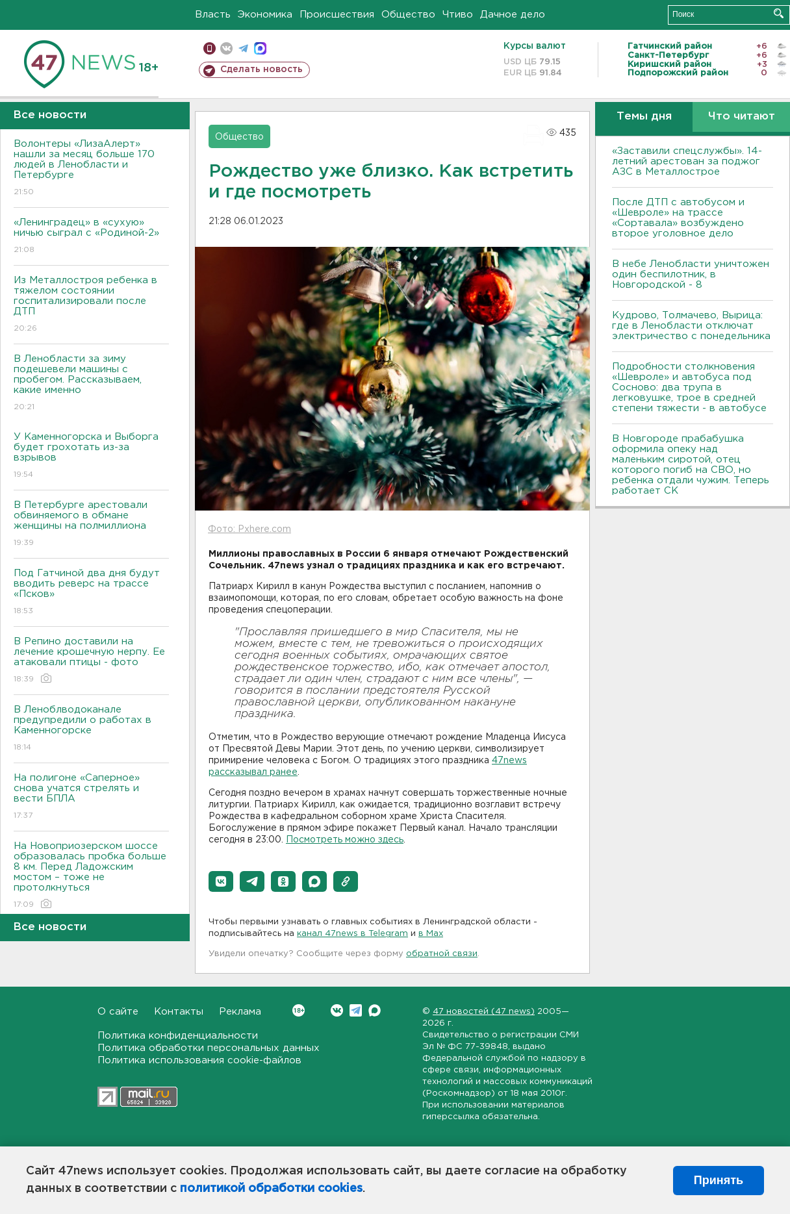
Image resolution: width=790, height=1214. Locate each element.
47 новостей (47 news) (484, 1011)
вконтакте (226, 48)
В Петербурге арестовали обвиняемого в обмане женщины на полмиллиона (91, 524)
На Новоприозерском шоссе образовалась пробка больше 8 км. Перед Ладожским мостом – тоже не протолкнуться (91, 876)
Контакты (178, 1011)
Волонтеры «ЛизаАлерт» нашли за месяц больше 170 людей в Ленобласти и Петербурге (91, 168)
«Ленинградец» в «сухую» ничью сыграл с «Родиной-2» (91, 236)
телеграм (243, 48)
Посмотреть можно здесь (344, 840)
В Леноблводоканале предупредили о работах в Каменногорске (91, 729)
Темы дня (644, 116)
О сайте (117, 1011)
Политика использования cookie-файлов (199, 1060)
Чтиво (457, 14)
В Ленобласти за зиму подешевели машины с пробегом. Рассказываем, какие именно (91, 383)
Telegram (356, 1010)
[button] (221, 881)
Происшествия (336, 14)
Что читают (741, 116)
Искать (779, 13)
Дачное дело (512, 14)
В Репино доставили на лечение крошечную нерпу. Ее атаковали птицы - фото (91, 661)
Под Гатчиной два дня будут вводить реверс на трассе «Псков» (91, 592)
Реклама (240, 1011)
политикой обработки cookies (271, 1188)
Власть (213, 14)
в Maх (430, 933)
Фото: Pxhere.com (249, 529)
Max (374, 1010)
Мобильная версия (209, 48)
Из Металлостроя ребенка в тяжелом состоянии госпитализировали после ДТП (91, 305)
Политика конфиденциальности (177, 1035)
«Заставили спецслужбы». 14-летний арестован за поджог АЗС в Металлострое (687, 161)
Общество (408, 14)
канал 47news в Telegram (352, 933)
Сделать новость (261, 69)
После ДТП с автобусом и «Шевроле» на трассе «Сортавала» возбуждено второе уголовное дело (678, 218)
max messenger (260, 48)
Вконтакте (298, 1010)
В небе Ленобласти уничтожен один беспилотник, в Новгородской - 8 (690, 274)
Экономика (265, 14)
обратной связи (442, 953)
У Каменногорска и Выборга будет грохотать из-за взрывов (91, 456)
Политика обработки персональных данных (208, 1048)
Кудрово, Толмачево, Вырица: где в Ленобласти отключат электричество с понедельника (691, 325)
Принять (718, 1180)
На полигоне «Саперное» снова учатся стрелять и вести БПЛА (91, 797)
